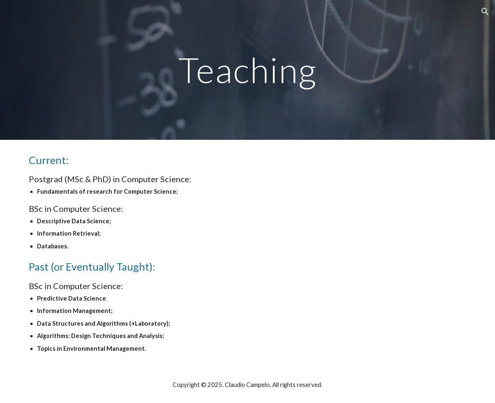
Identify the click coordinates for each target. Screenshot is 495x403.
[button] (485, 11)
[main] (247, 69)
